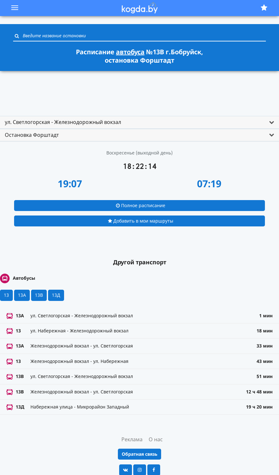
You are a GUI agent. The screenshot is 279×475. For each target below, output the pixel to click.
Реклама (132, 439)
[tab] (139, 122)
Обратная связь (139, 454)
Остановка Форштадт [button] (32, 134)
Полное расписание (140, 205)
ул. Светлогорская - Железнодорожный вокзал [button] (63, 122)
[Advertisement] (139, 91)
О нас (156, 439)
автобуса (130, 52)
